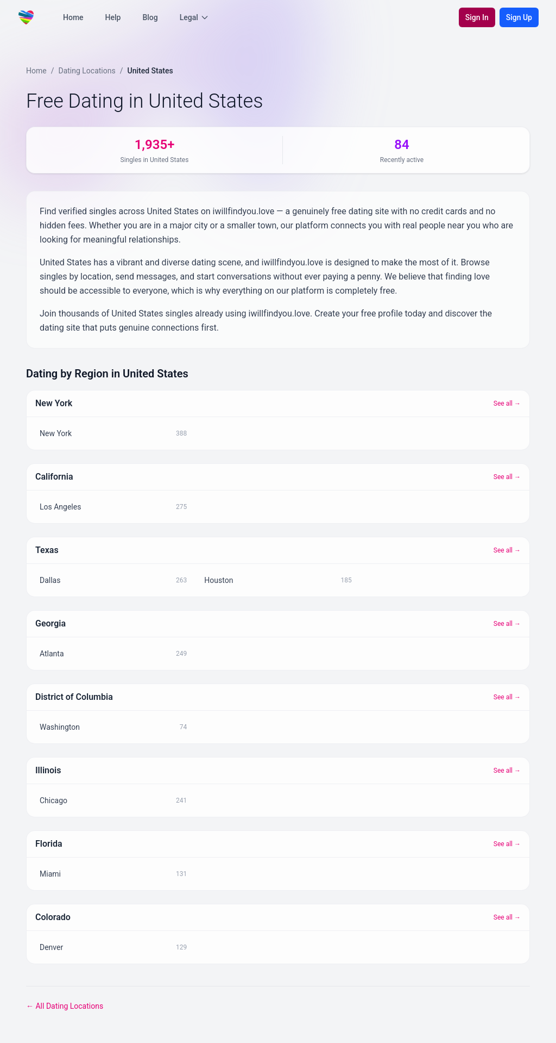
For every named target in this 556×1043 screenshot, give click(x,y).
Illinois (48, 770)
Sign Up (519, 17)
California (54, 476)
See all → (507, 403)
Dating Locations (86, 70)
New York (53, 403)
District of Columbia (74, 697)
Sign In (477, 17)
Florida (48, 844)
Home (73, 17)
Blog (149, 17)
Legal (194, 17)
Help (113, 17)
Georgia (50, 623)
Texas (47, 550)
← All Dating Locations (64, 1006)
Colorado (53, 917)
